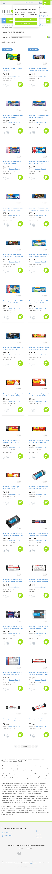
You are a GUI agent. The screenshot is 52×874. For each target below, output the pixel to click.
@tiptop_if (44, 15)
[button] (4, 3)
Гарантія (38, 834)
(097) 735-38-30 (9, 828)
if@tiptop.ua (8, 835)
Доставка (38, 831)
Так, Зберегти (26, 19)
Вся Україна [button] (29, 3)
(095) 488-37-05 (21, 828)
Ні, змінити (25, 23)
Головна (38, 828)
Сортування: (6, 37)
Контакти (39, 837)
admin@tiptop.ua (32, 864)
